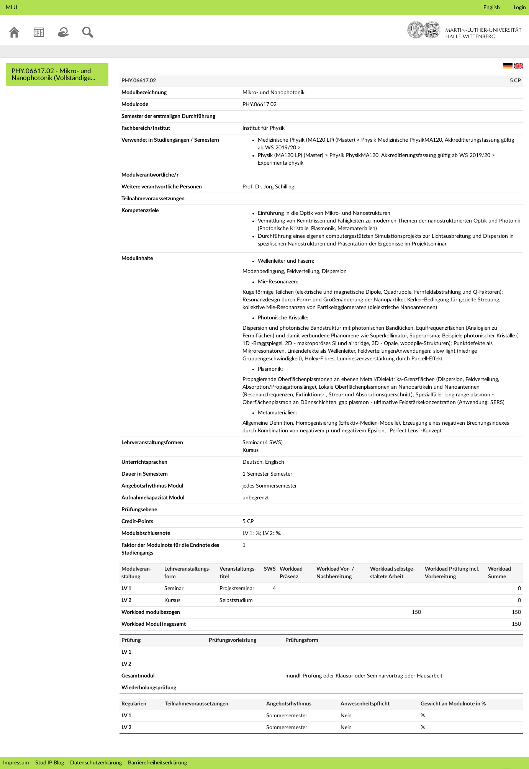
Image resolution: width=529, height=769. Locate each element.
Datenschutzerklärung (96, 763)
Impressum (16, 763)
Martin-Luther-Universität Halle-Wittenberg (464, 29)
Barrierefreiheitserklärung (157, 763)
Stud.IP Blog (49, 763)
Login (520, 7)
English (491, 7)
